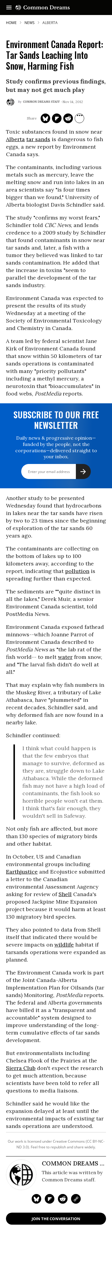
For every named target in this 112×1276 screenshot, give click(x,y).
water (65, 656)
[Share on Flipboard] (57, 118)
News (29, 22)
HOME (11, 22)
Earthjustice (22, 871)
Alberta (15, 139)
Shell (65, 894)
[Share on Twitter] (45, 118)
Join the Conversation (56, 1218)
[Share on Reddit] (68, 118)
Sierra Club (21, 1068)
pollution (77, 571)
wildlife (64, 944)
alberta (50, 22)
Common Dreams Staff (41, 102)
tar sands (38, 139)
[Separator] (79, 118)
